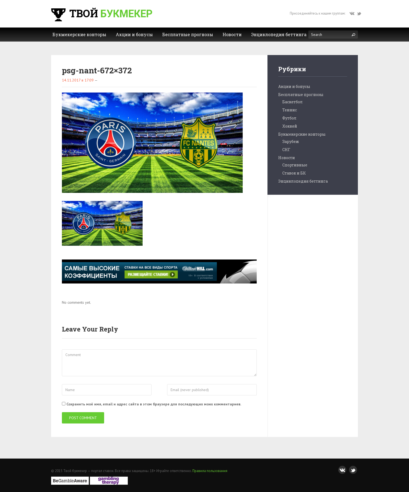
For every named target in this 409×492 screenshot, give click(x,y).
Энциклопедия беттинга (303, 181)
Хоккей (289, 126)
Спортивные (294, 165)
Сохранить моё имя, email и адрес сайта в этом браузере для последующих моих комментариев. (153, 404)
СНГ (286, 149)
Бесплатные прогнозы (300, 94)
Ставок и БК (294, 173)
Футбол (289, 118)
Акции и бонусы (294, 86)
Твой (101, 13)
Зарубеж (290, 141)
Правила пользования (209, 471)
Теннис (289, 109)
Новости (286, 157)
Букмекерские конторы (302, 134)
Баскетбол (292, 101)
